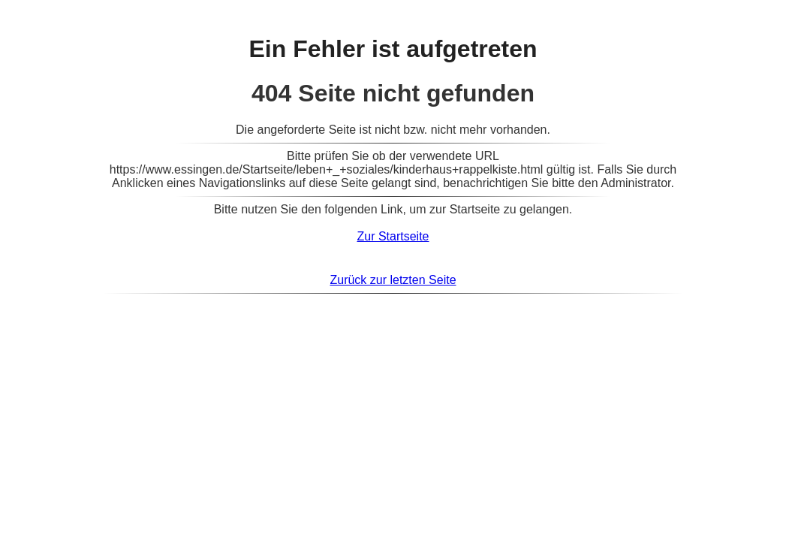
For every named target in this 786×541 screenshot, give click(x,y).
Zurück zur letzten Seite (393, 280)
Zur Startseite (393, 236)
